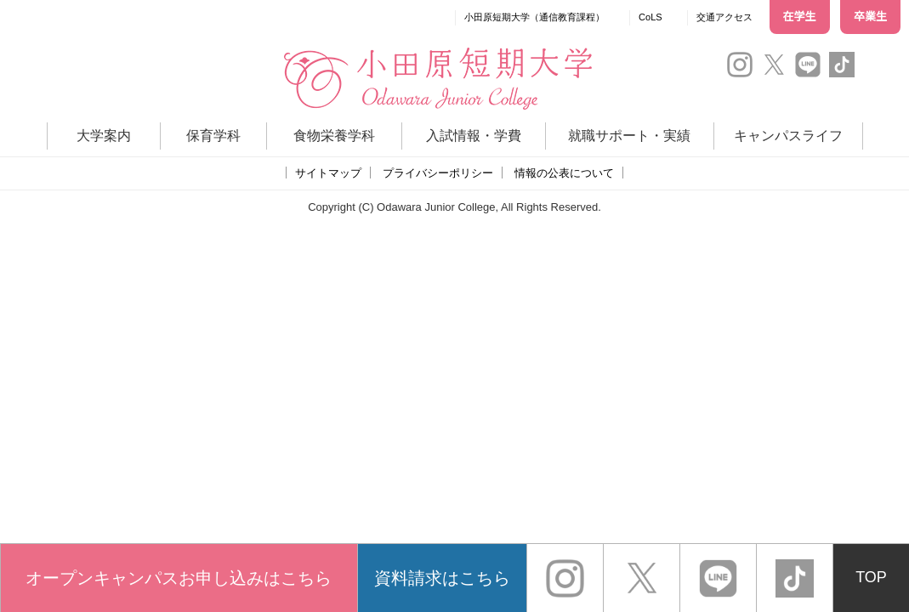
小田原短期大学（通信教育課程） (534, 17)
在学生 (799, 16)
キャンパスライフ (788, 135)
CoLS (650, 17)
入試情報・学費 (473, 135)
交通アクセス (724, 17)
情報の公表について (564, 173)
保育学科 (213, 135)
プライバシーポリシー (438, 173)
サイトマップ (328, 173)
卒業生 (870, 16)
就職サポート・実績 (629, 135)
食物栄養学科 (334, 135)
